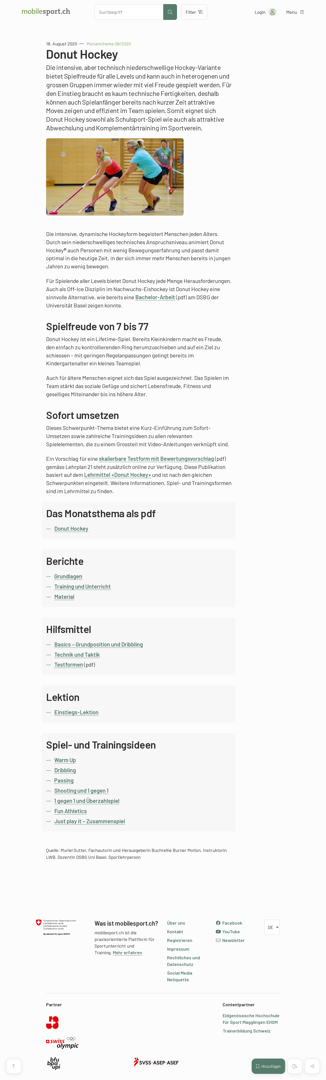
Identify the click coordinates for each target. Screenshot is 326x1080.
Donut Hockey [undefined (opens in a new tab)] (71, 528)
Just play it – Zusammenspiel (89, 821)
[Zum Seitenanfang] (13, 1066)
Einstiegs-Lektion (76, 712)
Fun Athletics (70, 811)
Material (64, 596)
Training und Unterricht (82, 586)
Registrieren (179, 940)
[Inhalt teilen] (312, 1066)
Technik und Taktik (77, 654)
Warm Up (65, 759)
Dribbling (65, 770)
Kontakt (175, 931)
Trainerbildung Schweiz (246, 1031)
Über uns (176, 923)
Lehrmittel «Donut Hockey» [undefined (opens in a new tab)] (117, 474)
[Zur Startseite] (46, 12)
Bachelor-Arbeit (155, 297)
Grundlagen (68, 576)
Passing (64, 780)
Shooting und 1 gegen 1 (81, 790)
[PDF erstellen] (295, 1066)
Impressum (178, 949)
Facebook (228, 923)
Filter (194, 12)
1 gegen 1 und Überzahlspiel (86, 800)
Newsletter (230, 940)
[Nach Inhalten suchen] (128, 12)
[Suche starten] (170, 12)
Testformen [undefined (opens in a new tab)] (68, 664)
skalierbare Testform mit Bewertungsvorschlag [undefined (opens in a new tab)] (156, 458)
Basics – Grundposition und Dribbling (98, 644)
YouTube (227, 931)
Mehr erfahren (127, 952)
